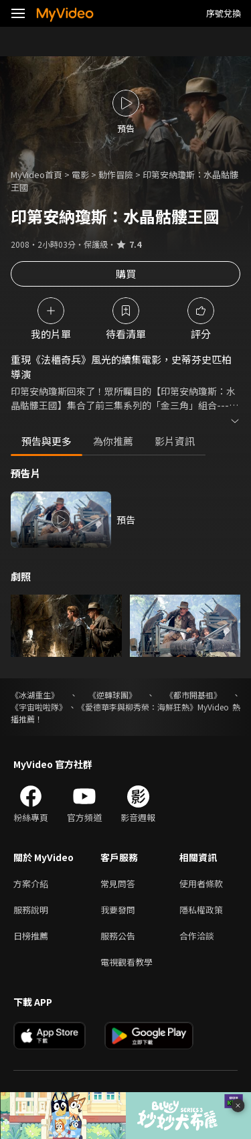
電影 (80, 174)
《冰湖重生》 (35, 694)
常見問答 (117, 883)
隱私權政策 (201, 909)
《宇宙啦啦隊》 (39, 706)
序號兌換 (223, 13)
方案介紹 (30, 883)
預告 (125, 519)
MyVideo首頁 (36, 174)
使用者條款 (201, 883)
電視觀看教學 (126, 962)
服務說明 (30, 909)
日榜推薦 (30, 935)
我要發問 (117, 909)
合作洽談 (196, 935)
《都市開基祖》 (193, 694)
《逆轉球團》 (112, 694)
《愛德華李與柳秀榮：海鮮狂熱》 (137, 706)
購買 (126, 274)
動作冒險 (115, 174)
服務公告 (117, 935)
